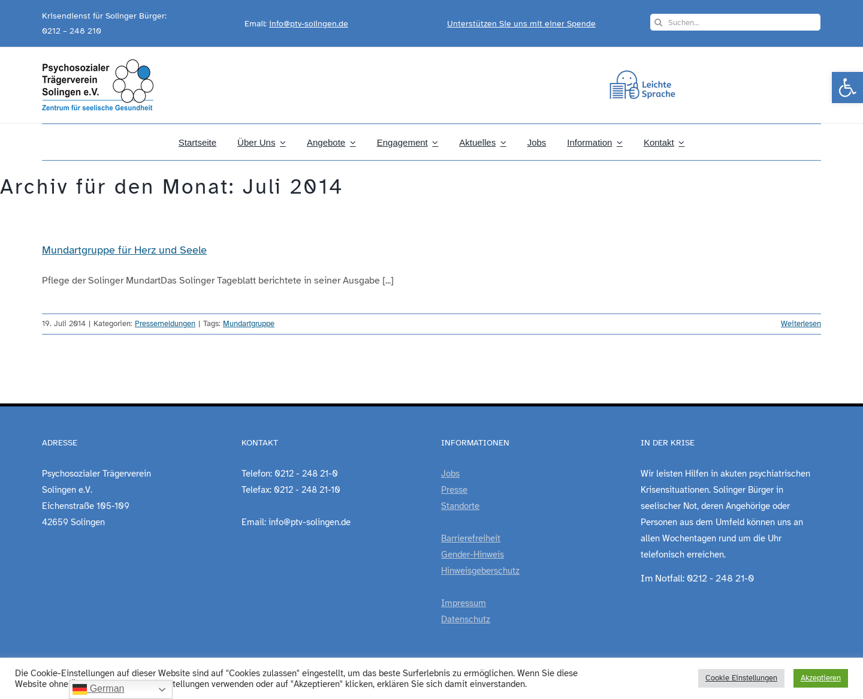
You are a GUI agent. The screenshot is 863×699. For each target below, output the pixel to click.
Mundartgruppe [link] (248, 324)
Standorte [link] (460, 506)
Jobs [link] (450, 473)
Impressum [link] (463, 603)
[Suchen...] (735, 22)
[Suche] (659, 22)
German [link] (98, 689)
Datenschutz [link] (465, 619)
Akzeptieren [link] (821, 678)
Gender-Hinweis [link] (472, 554)
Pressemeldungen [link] (165, 324)
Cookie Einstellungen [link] (741, 678)
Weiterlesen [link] (801, 324)
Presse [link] (454, 489)
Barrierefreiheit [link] (470, 538)
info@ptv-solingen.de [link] (308, 24)
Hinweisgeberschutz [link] (480, 570)
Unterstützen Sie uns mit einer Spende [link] (521, 24)
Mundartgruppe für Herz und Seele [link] (124, 250)
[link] (847, 87)
